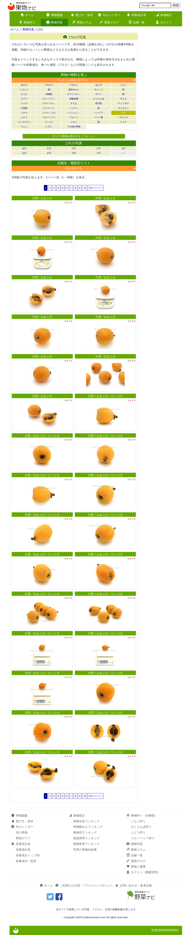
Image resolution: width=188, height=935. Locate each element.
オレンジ (98, 89)
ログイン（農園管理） (143, 872)
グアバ (24, 98)
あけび (24, 85)
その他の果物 (73, 126)
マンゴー (49, 122)
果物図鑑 (54, 15)
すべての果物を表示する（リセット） (74, 136)
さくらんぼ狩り (141, 826)
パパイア (98, 112)
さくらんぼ (98, 98)
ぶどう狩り (138, 832)
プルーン (73, 117)
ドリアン (73, 108)
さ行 (74, 148)
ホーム (27, 15)
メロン (73, 122)
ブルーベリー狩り (142, 838)
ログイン (164, 22)
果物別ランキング (85, 832)
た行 (98, 148)
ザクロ (123, 98)
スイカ (24, 103)
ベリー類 (98, 117)
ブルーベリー (49, 117)
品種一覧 (137, 22)
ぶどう (24, 117)
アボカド (73, 85)
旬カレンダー (109, 15)
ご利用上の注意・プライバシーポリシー (84, 885)
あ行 (24, 148)
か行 (49, 148)
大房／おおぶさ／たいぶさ (105, 396)
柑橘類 (49, 94)
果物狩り (27, 22)
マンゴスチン (24, 122)
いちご (123, 85)
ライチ (123, 122)
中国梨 (24, 108)
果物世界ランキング (86, 843)
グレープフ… (49, 98)
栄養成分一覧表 (26, 861)
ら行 (98, 153)
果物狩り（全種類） (141, 815)
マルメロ (123, 117)
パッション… (73, 112)
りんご (24, 126)
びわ (40, 29)
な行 (123, 148)
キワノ (98, 94)
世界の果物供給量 (85, 849)
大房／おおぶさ (42, 198)
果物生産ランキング (86, 821)
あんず (98, 85)
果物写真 (54, 22)
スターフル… (49, 103)
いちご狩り (138, 821)
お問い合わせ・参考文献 (133, 885)
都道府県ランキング (86, 838)
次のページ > (96, 187)
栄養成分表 (136, 15)
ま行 (49, 153)
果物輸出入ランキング (88, 826)
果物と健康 (136, 866)
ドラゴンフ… (49, 108)
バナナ (24, 112)
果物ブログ (109, 22)
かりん (24, 94)
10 (84, 187)
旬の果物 (22, 832)
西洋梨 (98, 103)
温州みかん (73, 89)
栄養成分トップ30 (28, 855)
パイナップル (49, 112)
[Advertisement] (162, 88)
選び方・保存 (82, 15)
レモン (49, 126)
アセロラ (49, 85)
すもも (73, 103)
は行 (24, 153)
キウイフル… (73, 94)
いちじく (24, 89)
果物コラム (81, 22)
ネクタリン (123, 108)
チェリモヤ (123, 103)
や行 (74, 153)
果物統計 (164, 15)
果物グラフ (23, 838)
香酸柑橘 (73, 98)
